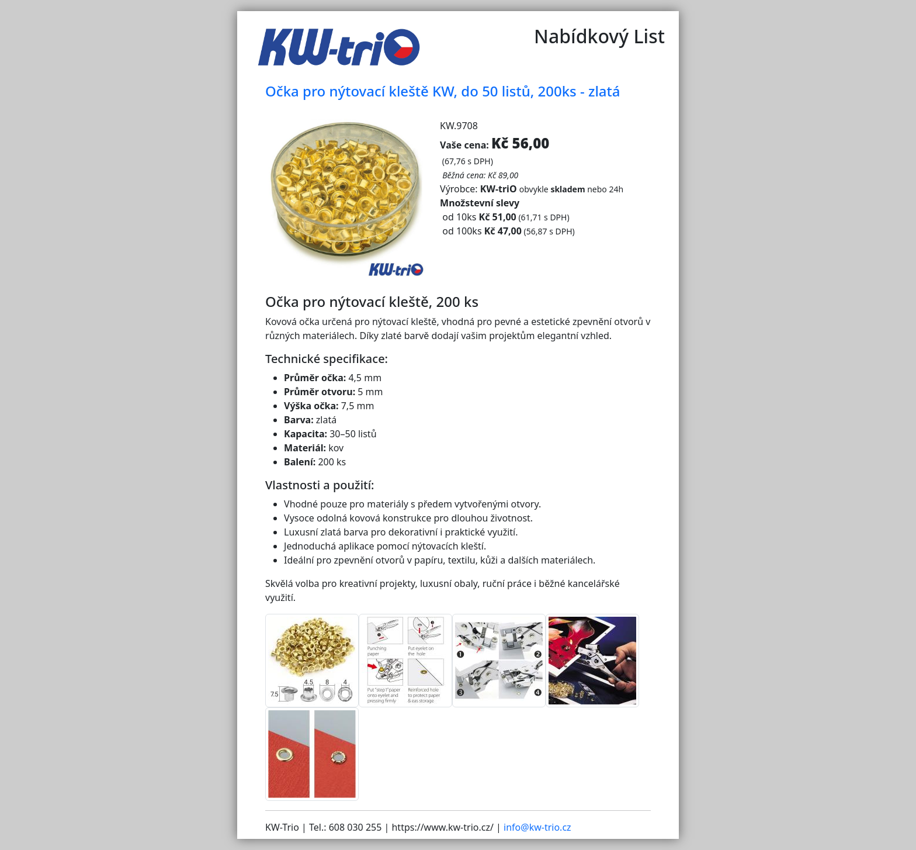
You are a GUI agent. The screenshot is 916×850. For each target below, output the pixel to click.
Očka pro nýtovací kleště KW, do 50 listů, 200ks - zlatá (442, 91)
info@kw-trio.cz (537, 827)
